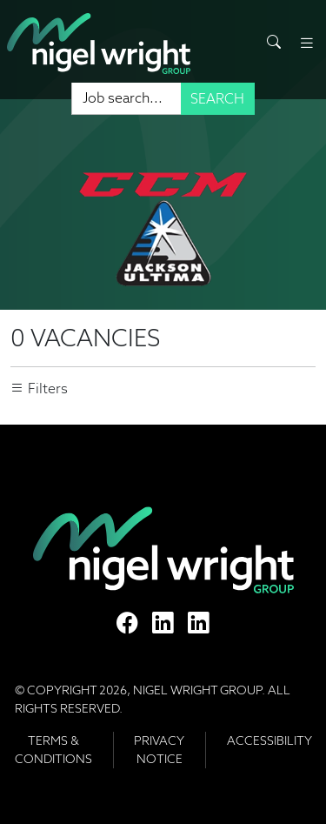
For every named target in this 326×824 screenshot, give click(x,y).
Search (217, 99)
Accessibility (269, 740)
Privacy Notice (159, 750)
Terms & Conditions (53, 750)
